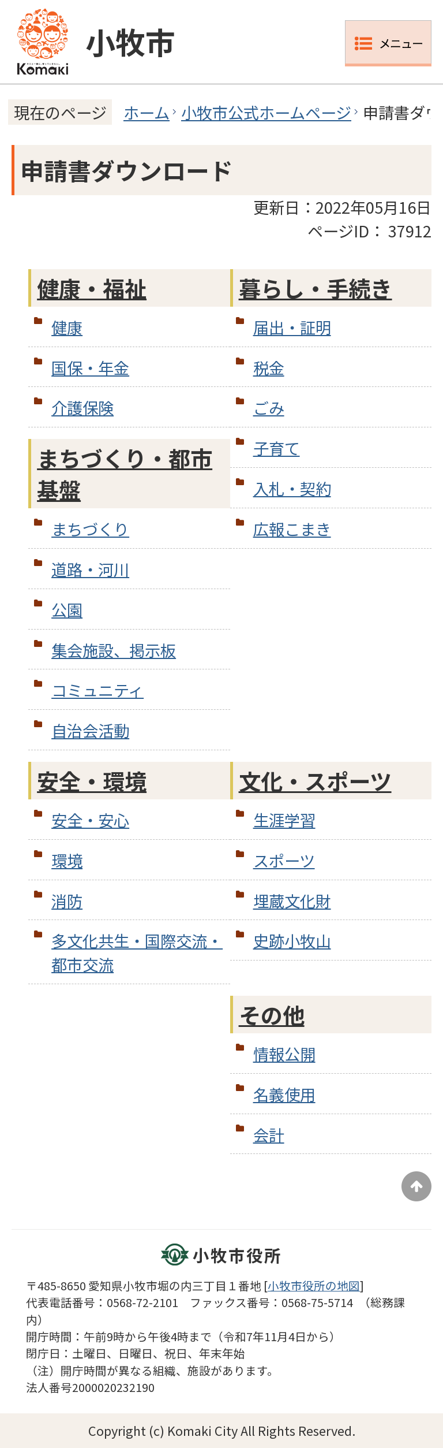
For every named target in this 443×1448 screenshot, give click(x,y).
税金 (268, 367)
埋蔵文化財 (292, 900)
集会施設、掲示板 (113, 649)
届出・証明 (292, 326)
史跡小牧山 (292, 940)
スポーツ (284, 860)
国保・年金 (90, 367)
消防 (66, 900)
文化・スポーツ (315, 780)
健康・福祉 (92, 288)
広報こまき (292, 528)
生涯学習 (284, 819)
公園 (66, 609)
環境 (66, 860)
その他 (272, 1014)
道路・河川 (90, 568)
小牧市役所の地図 (314, 1285)
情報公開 (284, 1053)
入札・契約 (292, 488)
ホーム (146, 112)
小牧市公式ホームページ (266, 112)
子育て (276, 447)
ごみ (268, 407)
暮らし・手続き (315, 288)
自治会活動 (90, 730)
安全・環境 (92, 780)
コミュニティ (97, 689)
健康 (66, 326)
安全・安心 (90, 819)
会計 (268, 1134)
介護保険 (82, 407)
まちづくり (90, 528)
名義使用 (284, 1093)
